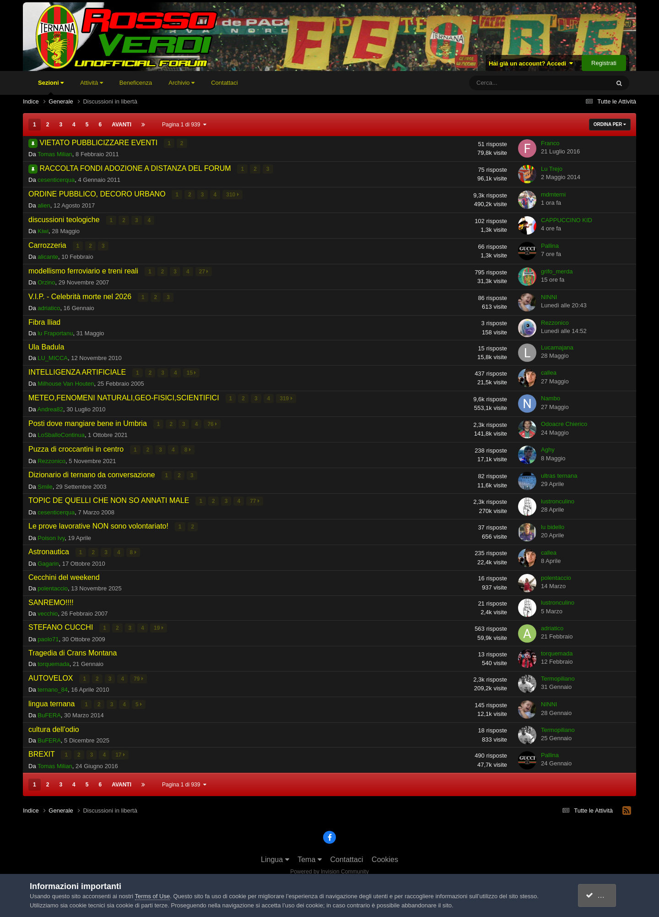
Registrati (603, 63)
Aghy (548, 447)
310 (233, 194)
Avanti (121, 124)
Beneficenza (135, 82)
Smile (45, 483)
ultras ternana (559, 472)
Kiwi (43, 230)
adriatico (49, 306)
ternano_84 (53, 685)
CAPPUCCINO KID (566, 219)
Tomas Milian (55, 154)
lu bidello (552, 523)
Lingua (275, 855)
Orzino (46, 281)
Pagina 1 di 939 (184, 124)
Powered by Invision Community (329, 867)
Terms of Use (152, 896)
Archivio (181, 82)
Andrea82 (50, 407)
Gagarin (48, 560)
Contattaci (224, 82)
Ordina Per (610, 124)
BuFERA (49, 711)
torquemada (53, 660)
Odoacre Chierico (564, 421)
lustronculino (557, 498)
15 (191, 371)
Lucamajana (557, 345)
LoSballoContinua (61, 432)
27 (204, 270)
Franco (550, 143)
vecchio (48, 609)
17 (120, 751)
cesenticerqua (56, 179)
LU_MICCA (53, 356)
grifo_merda (557, 270)
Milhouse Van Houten (66, 381)
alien (44, 205)
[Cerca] (512, 83)
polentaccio (53, 584)
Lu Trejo (551, 168)
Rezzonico (555, 320)
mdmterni (553, 194)
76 (212, 422)
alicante (48, 255)
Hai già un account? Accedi (531, 63)
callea (548, 370)
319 (286, 396)
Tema (309, 855)
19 (159, 624)
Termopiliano (558, 674)
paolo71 (48, 635)
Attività (91, 82)
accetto (601, 895)
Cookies (385, 855)
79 (139, 674)
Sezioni (51, 87)
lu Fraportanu (55, 331)
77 (255, 498)
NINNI (549, 295)
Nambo (550, 396)
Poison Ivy (51, 534)
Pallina (550, 244)
